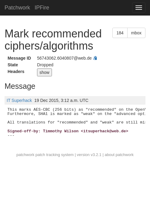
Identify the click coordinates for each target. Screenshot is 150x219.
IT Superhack (19, 100)
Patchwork (17, 8)
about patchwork (119, 154)
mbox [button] (136, 32)
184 (119, 32)
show (44, 72)
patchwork (25, 154)
